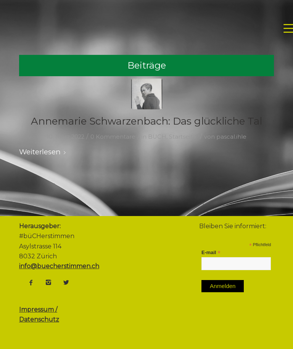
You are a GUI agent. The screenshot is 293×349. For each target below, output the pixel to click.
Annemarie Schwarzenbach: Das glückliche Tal (146, 121)
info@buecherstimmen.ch (59, 266)
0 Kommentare (112, 136)
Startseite (182, 136)
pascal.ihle (231, 136)
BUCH (157, 136)
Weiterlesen (44, 151)
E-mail (211, 253)
